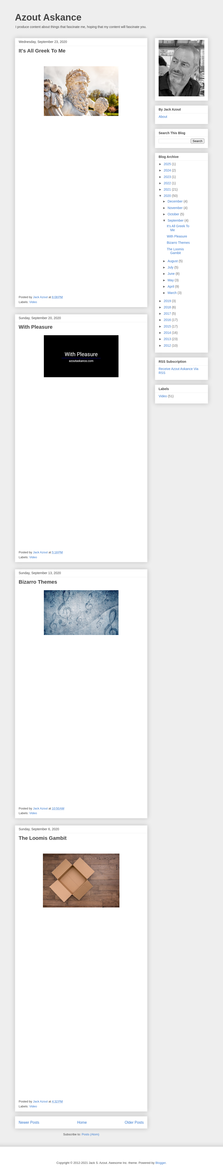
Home (82, 1122)
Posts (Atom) (90, 1134)
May (170, 280)
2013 (168, 339)
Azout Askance (48, 17)
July (170, 267)
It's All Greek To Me (42, 51)
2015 (168, 326)
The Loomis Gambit (42, 838)
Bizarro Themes (38, 582)
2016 (168, 320)
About (163, 117)
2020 (168, 196)
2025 (168, 164)
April (171, 286)
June (171, 274)
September (175, 220)
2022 (168, 183)
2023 (168, 177)
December (175, 201)
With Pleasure (35, 327)
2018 (168, 307)
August (172, 261)
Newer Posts (29, 1122)
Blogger (160, 1163)
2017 (168, 313)
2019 (168, 301)
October (173, 214)
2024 (168, 170)
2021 (168, 189)
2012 (168, 345)
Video (33, 302)
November (175, 208)
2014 (168, 333)
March (172, 293)
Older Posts (134, 1122)
